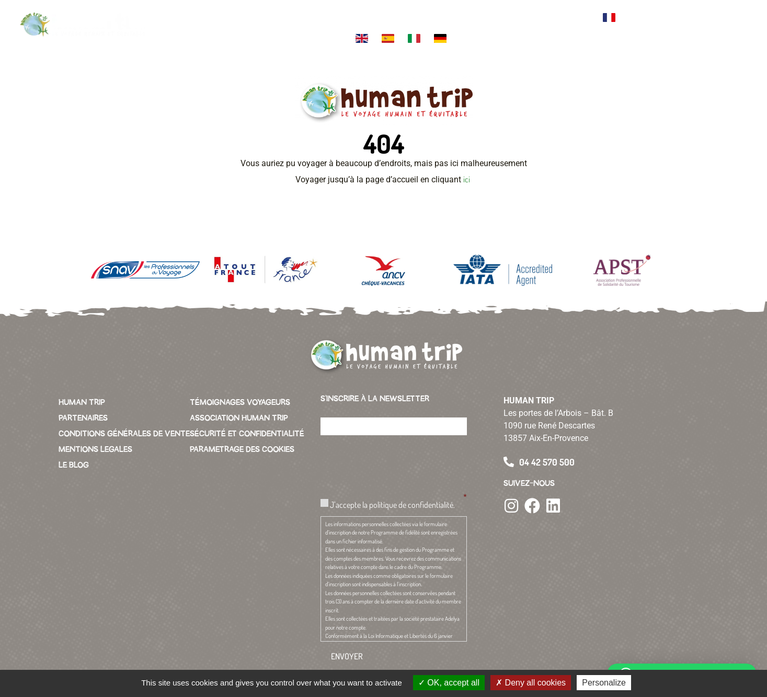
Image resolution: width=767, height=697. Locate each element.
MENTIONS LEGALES (95, 449)
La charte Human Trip (389, 18)
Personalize (604, 682)
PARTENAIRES (83, 418)
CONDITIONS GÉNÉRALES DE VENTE (124, 433)
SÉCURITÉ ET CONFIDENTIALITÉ (247, 433)
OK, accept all (448, 682)
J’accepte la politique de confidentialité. (392, 505)
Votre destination (256, 18)
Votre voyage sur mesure (206, 18)
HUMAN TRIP (82, 402)
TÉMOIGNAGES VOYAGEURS (240, 402)
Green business (481, 18)
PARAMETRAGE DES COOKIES (242, 449)
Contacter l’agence (574, 18)
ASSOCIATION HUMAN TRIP (239, 418)
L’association (438, 13)
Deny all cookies (531, 682)
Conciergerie (526, 13)
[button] (735, 26)
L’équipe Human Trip (344, 18)
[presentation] (399, 464)
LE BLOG (74, 465)
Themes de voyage (300, 18)
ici (467, 179)
